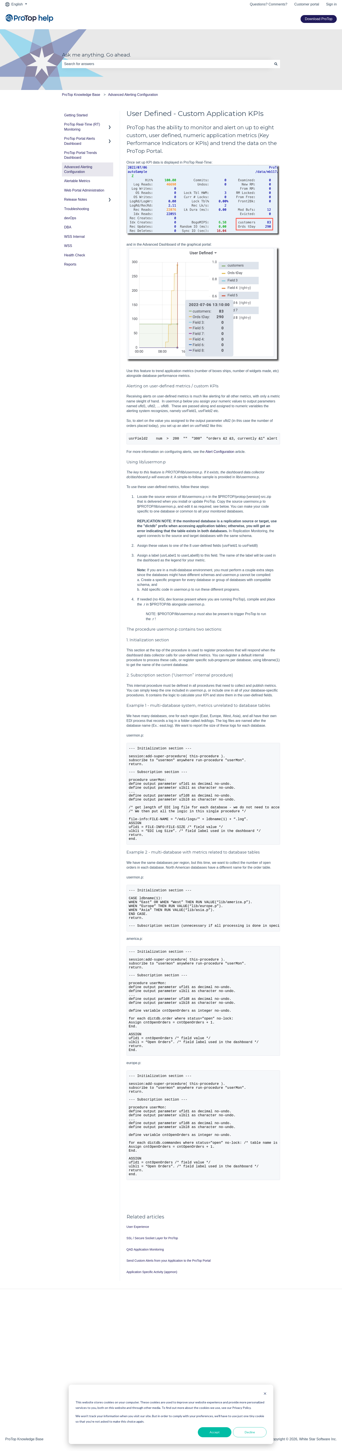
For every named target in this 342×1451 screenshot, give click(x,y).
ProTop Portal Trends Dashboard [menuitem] (80, 155)
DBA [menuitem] (67, 227)
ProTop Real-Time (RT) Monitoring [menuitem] (82, 126)
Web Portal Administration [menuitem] (84, 190)
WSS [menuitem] (68, 246)
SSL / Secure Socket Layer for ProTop (152, 1314)
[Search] (276, 64)
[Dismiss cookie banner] (265, 1394)
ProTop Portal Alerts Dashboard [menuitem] (79, 141)
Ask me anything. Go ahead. (96, 55)
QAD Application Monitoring (145, 1325)
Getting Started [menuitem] (76, 115)
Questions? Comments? (268, 4)
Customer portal (306, 4)
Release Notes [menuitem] (75, 199)
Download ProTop (318, 19)
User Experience (138, 1302)
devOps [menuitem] (70, 218)
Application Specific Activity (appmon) (152, 1348)
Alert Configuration (219, 452)
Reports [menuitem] (70, 264)
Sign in (331, 4)
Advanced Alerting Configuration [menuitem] (78, 169)
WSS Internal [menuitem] (74, 236)
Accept (215, 1432)
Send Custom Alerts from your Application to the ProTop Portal (169, 1336)
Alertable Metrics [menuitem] (77, 181)
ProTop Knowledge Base (81, 95)
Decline (250, 1432)
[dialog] (171, 1414)
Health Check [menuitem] (74, 255)
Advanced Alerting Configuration (133, 95)
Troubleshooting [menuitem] (76, 209)
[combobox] (167, 64)
